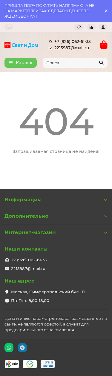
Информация (56, 199)
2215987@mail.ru (67, 48)
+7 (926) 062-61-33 (68, 41)
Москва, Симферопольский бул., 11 (48, 291)
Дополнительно (56, 216)
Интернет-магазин (56, 232)
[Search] (75, 63)
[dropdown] (8, 27)
